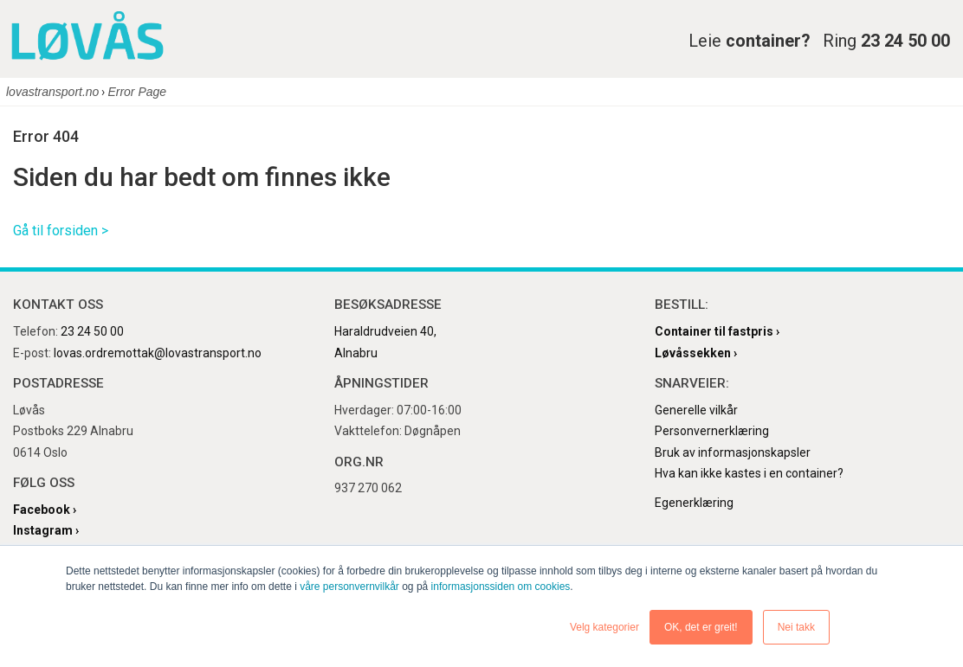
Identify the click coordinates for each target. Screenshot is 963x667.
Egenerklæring (694, 503)
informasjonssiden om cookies (501, 586)
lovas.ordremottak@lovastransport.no (158, 353)
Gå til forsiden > (60, 230)
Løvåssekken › (696, 353)
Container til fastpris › (717, 331)
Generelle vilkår (696, 410)
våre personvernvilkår (349, 586)
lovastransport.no (52, 92)
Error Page (136, 92)
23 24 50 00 (92, 331)
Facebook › (44, 509)
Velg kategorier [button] (604, 627)
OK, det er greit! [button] (701, 627)
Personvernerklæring (712, 431)
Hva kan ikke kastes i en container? (749, 473)
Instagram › (46, 530)
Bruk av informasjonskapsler (733, 452)
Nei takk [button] (796, 627)
